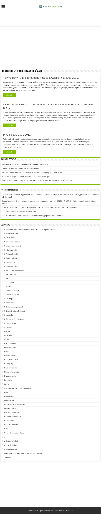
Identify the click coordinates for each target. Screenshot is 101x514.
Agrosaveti (8, 331)
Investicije (8, 380)
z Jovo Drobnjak (10, 445)
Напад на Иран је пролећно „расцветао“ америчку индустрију (26, 177)
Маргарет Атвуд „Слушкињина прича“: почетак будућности (25, 164)
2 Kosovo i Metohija (11, 291)
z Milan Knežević (10, 449)
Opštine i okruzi (10, 408)
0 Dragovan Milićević (12, 242)
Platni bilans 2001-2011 (17, 134)
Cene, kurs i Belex (11, 360)
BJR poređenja (10, 343)
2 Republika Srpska (11, 295)
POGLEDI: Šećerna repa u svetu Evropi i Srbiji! (59, 207)
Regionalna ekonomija (12, 417)
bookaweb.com (10, 348)
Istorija (6, 384)
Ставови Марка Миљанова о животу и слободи (20, 168)
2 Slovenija (8, 299)
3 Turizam (8, 327)
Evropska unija (10, 376)
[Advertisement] (50, 18)
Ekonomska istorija (11, 372)
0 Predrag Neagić (11, 254)
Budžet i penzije (10, 356)
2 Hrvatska (8, 287)
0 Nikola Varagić (10, 250)
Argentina (8, 335)
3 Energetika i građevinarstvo (15, 311)
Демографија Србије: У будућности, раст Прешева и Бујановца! (27, 195)
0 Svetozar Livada (11, 262)
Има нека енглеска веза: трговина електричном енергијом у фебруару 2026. (32, 172)
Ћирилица (8, 457)
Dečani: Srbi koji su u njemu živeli (23, 212)
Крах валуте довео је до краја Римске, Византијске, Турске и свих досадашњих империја (37, 181)
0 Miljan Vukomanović (12, 246)
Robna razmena (10, 421)
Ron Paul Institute (11, 425)
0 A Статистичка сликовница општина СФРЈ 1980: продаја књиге (30, 230)
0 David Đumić (10, 238)
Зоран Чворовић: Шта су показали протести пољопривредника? (27, 201)
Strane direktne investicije (14, 433)
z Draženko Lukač (11, 441)
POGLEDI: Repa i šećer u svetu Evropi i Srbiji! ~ (20, 207)
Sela (6, 429)
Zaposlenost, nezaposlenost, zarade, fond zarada (23, 453)
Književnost (8, 396)
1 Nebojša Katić (10, 274)
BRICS (7, 352)
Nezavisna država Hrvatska (14, 404)
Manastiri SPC (9, 400)
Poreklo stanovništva (12, 413)
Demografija (9, 364)
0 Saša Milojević (10, 258)
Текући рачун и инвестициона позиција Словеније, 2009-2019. (41, 77)
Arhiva (6, 339)
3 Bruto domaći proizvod (13, 307)
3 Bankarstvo (9, 303)
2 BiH (6, 278)
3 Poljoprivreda (10, 323)
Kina (6, 392)
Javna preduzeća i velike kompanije (17, 388)
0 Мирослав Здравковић (14, 270)
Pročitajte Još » (9, 95)
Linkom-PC (69, 511)
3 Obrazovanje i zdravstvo (14, 319)
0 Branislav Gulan (11, 234)
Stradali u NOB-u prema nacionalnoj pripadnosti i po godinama (40, 216)
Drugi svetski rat (10, 368)
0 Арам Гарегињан (11, 266)
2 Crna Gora (9, 282)
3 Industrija (8, 315)
